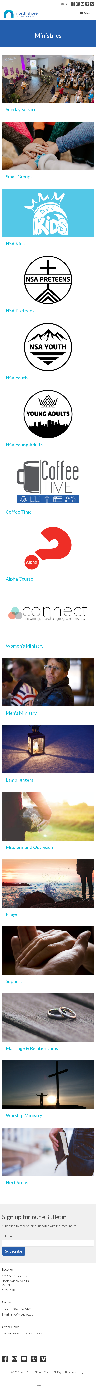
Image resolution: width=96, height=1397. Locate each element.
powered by (48, 1385)
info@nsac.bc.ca (22, 1314)
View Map (8, 1290)
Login (82, 1372)
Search (64, 3)
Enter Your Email (12, 1236)
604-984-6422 (22, 1309)
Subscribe (13, 1251)
